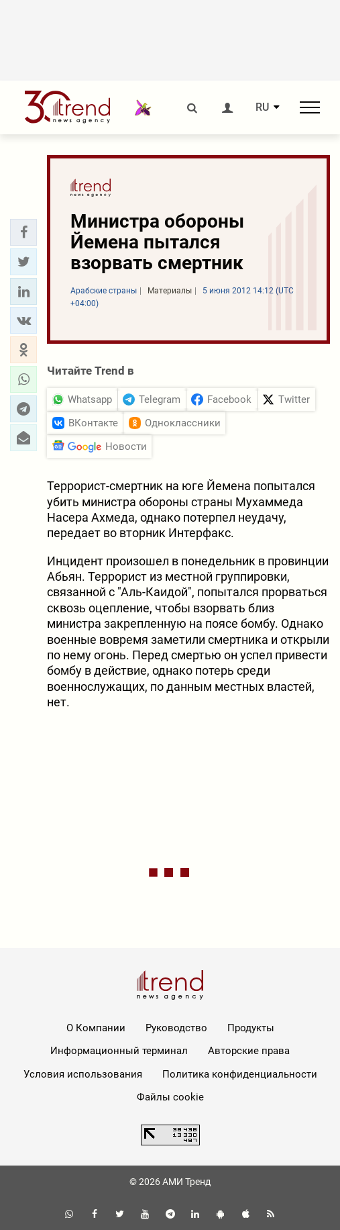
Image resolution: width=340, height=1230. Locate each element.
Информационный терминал (119, 1051)
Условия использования (82, 1074)
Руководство (176, 1028)
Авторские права (249, 1051)
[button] (23, 232)
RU (262, 107)
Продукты (250, 1028)
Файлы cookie (170, 1097)
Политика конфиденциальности (239, 1074)
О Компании (95, 1028)
